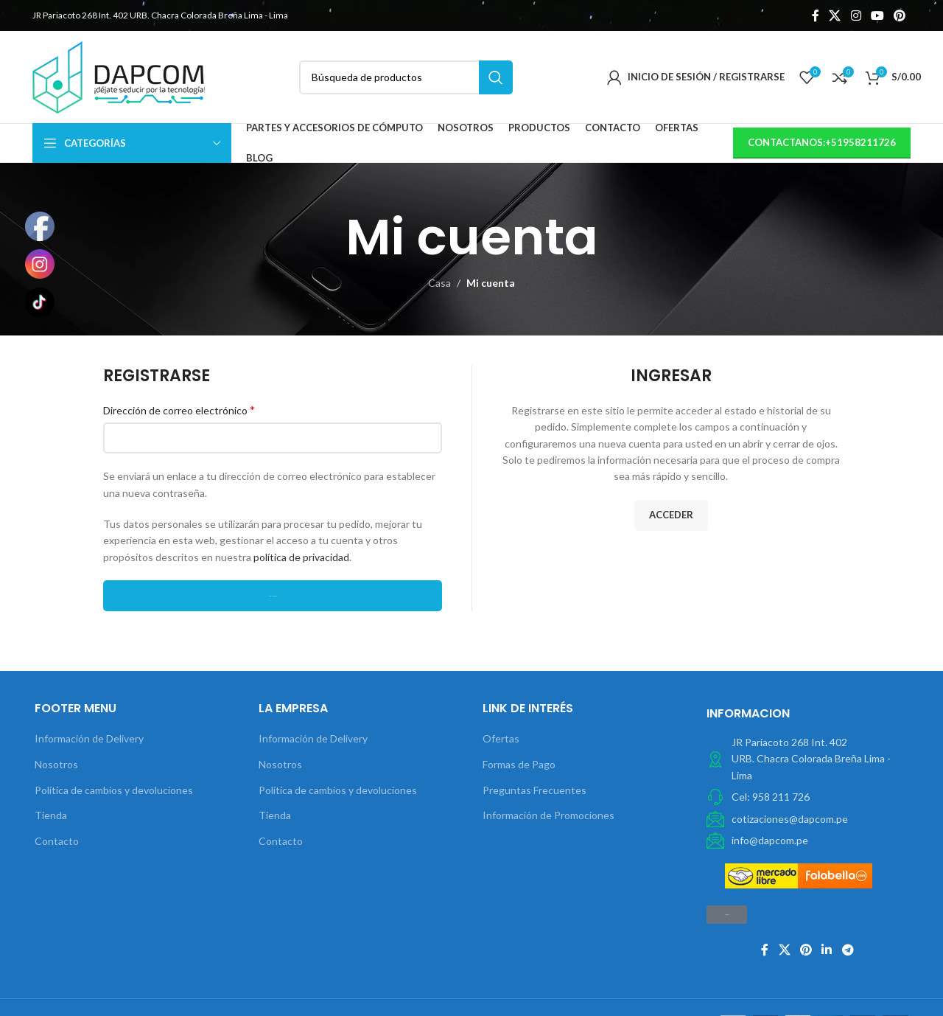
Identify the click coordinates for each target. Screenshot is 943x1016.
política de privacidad (301, 557)
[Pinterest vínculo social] (900, 15)
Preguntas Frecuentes (534, 790)
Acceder (671, 515)
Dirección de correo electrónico (179, 410)
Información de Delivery (89, 738)
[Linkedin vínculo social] (827, 950)
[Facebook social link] (815, 15)
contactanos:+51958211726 (822, 142)
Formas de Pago (519, 764)
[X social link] (835, 15)
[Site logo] (118, 75)
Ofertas (501, 738)
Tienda (51, 815)
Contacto (57, 841)
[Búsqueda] (406, 77)
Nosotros (56, 764)
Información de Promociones (548, 815)
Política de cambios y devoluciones (114, 790)
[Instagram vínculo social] (856, 15)
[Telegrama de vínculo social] (847, 950)
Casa (439, 282)
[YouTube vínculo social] (877, 15)
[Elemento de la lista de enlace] (807, 797)
